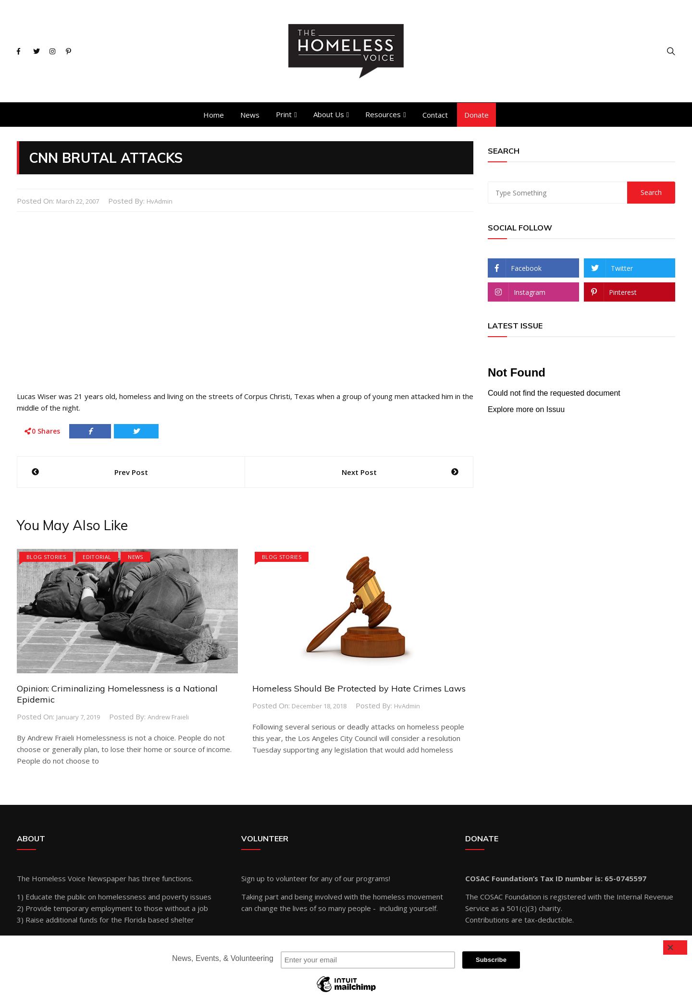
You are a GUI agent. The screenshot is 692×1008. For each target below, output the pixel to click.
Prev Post (131, 472)
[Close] (675, 947)
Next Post (359, 472)
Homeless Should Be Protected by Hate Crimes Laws (359, 688)
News (250, 115)
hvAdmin (160, 201)
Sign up (253, 878)
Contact (435, 115)
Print (284, 114)
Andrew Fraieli (168, 717)
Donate (476, 115)
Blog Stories (46, 556)
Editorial (97, 556)
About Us (328, 114)
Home (213, 115)
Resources (383, 114)
